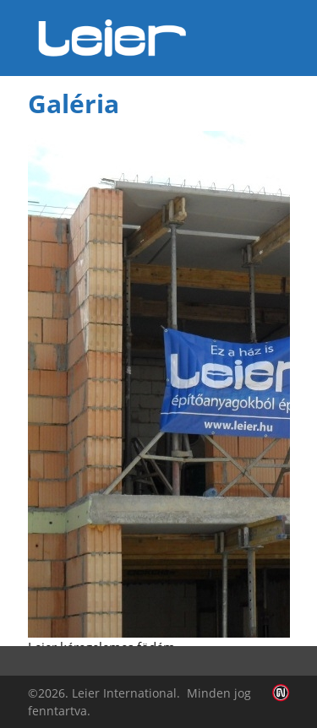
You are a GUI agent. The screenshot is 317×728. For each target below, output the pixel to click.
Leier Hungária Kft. (112, 38)
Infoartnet (281, 693)
